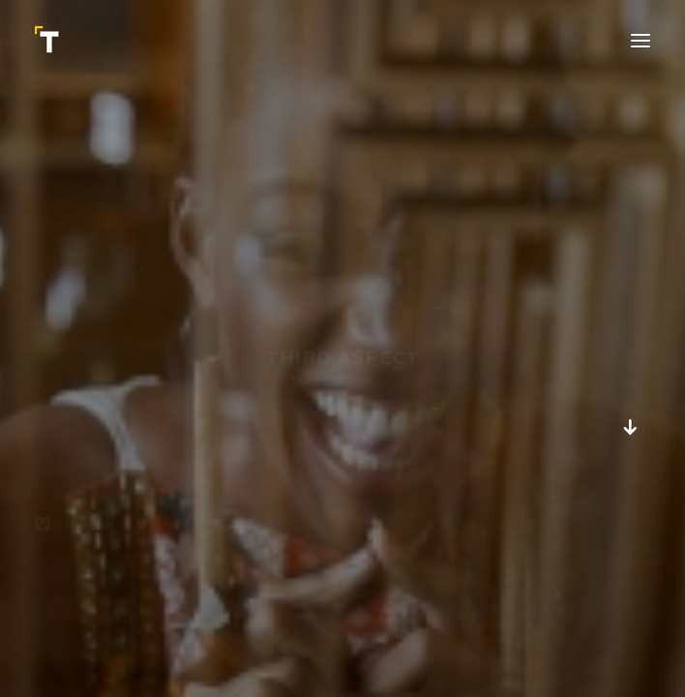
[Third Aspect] (49, 40)
